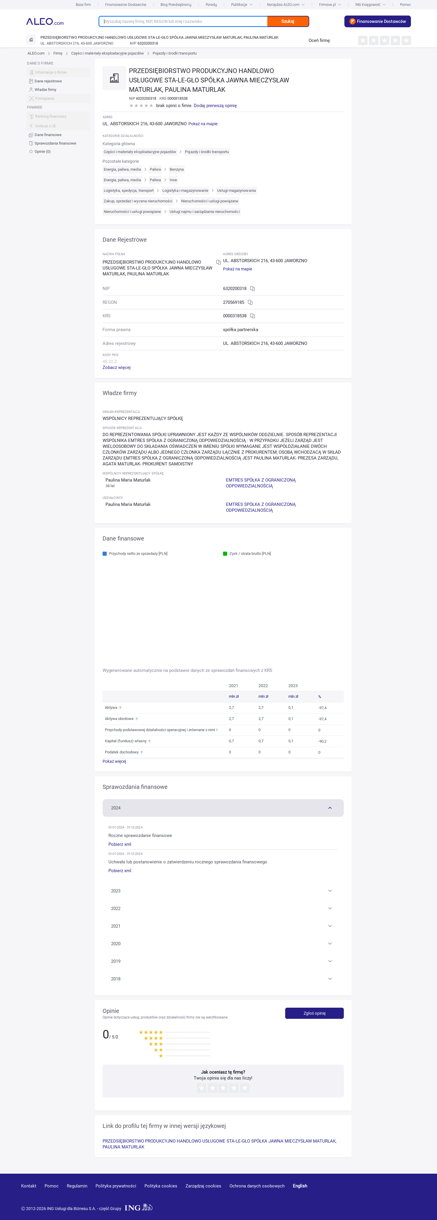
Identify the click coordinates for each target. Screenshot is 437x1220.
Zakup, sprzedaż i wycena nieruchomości (138, 201)
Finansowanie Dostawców (125, 4)
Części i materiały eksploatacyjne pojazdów (107, 53)
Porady (211, 4)
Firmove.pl (330, 4)
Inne (173, 180)
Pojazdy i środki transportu (175, 53)
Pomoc (405, 4)
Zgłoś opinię (315, 1013)
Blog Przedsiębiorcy (176, 4)
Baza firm (83, 4)
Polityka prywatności (116, 1186)
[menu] (58, 107)
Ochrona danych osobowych (257, 1186)
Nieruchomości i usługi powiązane (209, 201)
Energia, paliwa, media (122, 169)
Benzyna (177, 169)
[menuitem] (58, 81)
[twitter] (403, 1194)
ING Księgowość (371, 4)
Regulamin (77, 1186)
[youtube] (361, 1195)
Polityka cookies (160, 1186)
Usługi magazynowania (236, 190)
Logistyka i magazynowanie (185, 190)
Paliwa (155, 169)
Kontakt (28, 1186)
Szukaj (287, 21)
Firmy (57, 53)
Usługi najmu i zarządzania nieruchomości (205, 211)
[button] (223, 807)
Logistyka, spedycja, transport (129, 190)
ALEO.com (36, 53)
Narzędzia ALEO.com (286, 4)
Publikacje (242, 4)
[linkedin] (383, 1194)
